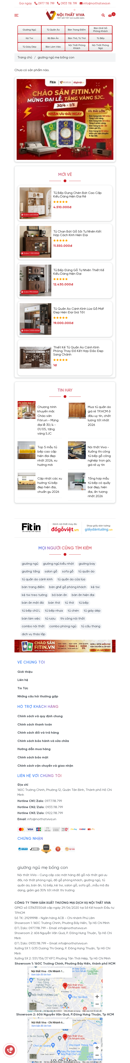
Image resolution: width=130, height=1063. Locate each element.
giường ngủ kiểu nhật (58, 563)
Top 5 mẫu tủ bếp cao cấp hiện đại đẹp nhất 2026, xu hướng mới (47, 456)
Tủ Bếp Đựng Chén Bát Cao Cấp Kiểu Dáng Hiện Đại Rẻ (77, 194)
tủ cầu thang (90, 626)
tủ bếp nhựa (54, 610)
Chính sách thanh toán (34, 724)
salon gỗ (51, 571)
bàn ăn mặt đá (33, 602)
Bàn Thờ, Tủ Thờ (77, 38)
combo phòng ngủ (62, 626)
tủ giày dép (92, 610)
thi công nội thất (72, 618)
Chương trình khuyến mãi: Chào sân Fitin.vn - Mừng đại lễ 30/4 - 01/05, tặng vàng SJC (47, 420)
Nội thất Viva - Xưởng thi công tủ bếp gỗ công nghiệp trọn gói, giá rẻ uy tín (99, 456)
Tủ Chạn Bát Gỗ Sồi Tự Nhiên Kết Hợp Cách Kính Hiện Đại (77, 233)
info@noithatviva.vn (95, 3)
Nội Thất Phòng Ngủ (100, 47)
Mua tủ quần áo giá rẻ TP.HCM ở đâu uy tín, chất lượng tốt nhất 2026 (99, 416)
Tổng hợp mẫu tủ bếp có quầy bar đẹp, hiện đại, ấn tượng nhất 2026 (99, 487)
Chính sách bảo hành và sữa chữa (43, 741)
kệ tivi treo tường (34, 595)
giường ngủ (30, 563)
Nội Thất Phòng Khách (76, 47)
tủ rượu (50, 618)
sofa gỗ (68, 571)
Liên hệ (22, 680)
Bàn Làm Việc (53, 47)
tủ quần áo (86, 571)
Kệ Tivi (29, 38)
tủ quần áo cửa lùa (71, 579)
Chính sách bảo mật (32, 757)
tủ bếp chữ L (31, 610)
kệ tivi (95, 587)
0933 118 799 (67, 3)
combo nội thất (33, 626)
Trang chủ (24, 57)
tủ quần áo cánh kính (37, 579)
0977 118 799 (44, 3)
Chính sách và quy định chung (40, 716)
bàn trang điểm (33, 587)
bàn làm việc (31, 618)
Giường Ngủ (29, 30)
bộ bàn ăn (59, 595)
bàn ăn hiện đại (83, 595)
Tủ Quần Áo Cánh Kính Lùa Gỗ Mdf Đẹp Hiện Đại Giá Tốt (78, 310)
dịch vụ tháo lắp (33, 634)
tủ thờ (69, 602)
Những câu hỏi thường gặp (37, 696)
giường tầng (31, 571)
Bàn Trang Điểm (77, 30)
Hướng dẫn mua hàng (34, 749)
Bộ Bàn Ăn (53, 38)
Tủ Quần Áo (53, 30)
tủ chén (73, 610)
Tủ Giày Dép (29, 47)
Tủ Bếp (100, 38)
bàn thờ (54, 602)
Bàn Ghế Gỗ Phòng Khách (100, 29)
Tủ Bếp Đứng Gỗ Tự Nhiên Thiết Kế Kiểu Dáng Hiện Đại (78, 272)
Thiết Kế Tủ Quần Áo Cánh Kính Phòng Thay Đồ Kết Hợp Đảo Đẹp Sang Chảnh (78, 351)
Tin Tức (22, 688)
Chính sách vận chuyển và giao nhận (45, 765)
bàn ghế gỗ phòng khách (67, 587)
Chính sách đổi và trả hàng (38, 732)
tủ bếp (84, 602)
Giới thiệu (24, 672)
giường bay (87, 563)
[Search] (103, 15)
